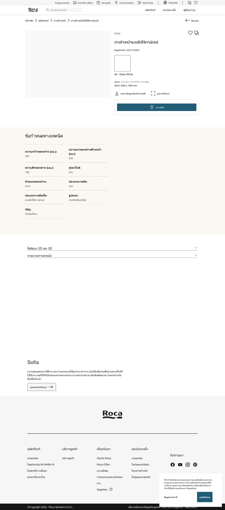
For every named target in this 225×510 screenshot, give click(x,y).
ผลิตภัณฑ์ (150, 9)
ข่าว (99, 482)
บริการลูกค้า (70, 448)
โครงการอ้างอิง (140, 470)
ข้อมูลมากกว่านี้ (170, 497)
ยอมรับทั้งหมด (204, 497)
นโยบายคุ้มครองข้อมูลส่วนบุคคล (144, 507)
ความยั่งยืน (102, 470)
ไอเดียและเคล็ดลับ (140, 464)
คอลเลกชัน (32, 457)
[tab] (112, 248)
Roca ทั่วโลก (103, 464)
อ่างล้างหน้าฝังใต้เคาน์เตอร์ (85, 20)
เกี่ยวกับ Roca (104, 457)
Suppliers (102, 489)
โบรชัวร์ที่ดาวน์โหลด (37, 470)
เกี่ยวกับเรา (104, 448)
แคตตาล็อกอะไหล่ (36, 476)
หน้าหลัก (29, 20)
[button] (47, 9)
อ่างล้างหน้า (60, 20)
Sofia (33, 361)
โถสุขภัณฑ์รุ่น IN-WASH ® (40, 464)
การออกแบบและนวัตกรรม (109, 476)
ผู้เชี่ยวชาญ (189, 9)
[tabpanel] (28, 309)
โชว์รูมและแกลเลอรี (141, 476)
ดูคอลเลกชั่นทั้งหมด (41, 386)
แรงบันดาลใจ (169, 9)
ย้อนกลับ (195, 20)
